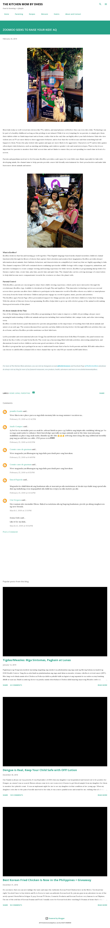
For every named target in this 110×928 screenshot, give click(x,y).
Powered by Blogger (55, 918)
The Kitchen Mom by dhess (23, 4)
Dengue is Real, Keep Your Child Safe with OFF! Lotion (40, 770)
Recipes (31, 14)
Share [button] (101, 393)
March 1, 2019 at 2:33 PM (20, 510)
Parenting (18, 14)
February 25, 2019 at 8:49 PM (22, 457)
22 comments (16, 685)
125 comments (16, 795)
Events (55, 14)
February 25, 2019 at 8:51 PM (22, 472)
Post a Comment (10, 532)
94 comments (16, 905)
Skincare (43, 14)
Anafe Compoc (16, 426)
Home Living (14, 393)
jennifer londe (16, 411)
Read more (102, 685)
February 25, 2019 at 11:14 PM (22, 493)
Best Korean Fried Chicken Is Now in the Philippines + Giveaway (47, 880)
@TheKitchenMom (91, 366)
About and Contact (72, 14)
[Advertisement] (55, 556)
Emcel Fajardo (16, 479)
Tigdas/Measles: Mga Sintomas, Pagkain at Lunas (37, 660)
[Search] (100, 4)
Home (5, 14)
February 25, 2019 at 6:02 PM (22, 442)
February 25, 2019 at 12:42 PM (23, 419)
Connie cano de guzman (20, 449)
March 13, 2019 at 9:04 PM (21, 526)
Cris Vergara (15, 500)
